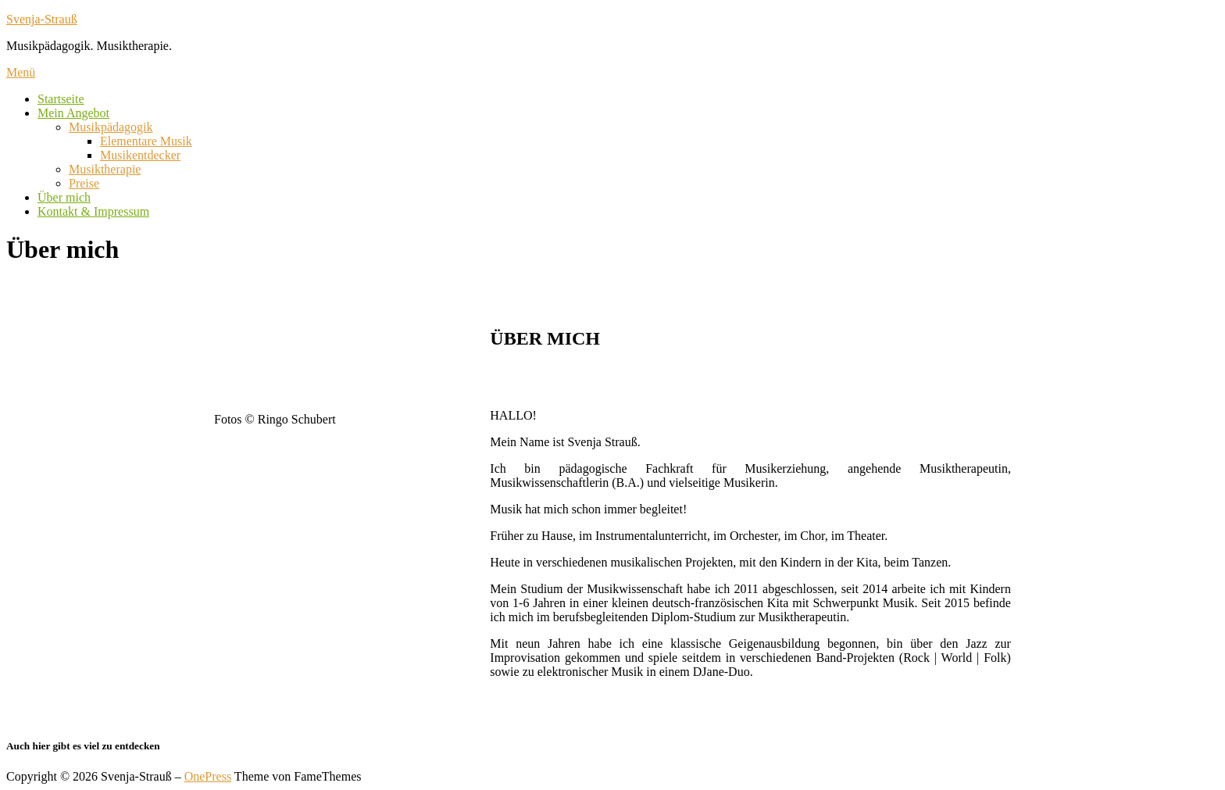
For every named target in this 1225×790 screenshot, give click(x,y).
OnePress (207, 776)
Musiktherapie (105, 169)
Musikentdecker (140, 155)
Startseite (61, 98)
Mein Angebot (73, 113)
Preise (84, 183)
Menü (20, 72)
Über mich (64, 197)
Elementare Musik (146, 141)
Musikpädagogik (111, 127)
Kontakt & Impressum (93, 211)
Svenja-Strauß (41, 19)
